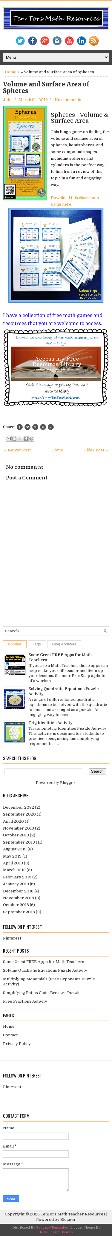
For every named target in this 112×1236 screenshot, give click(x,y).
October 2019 (16, 835)
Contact (10, 1035)
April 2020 (13, 821)
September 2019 (19, 842)
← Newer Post (17, 450)
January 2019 (16, 884)
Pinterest (12, 938)
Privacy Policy (17, 1043)
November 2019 (18, 828)
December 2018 (18, 891)
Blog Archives (64, 644)
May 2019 (12, 856)
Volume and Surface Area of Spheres (46, 87)
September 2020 (19, 814)
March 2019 (14, 870)
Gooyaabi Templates (51, 1227)
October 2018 (16, 905)
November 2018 (18, 898)
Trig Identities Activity (50, 723)
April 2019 (13, 863)
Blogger (68, 782)
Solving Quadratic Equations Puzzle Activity (45, 970)
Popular (15, 644)
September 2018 (19, 912)
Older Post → (96, 450)
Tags (37, 644)
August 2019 (15, 849)
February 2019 (17, 877)
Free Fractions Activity (25, 1001)
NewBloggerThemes (56, 1232)
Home (10, 72)
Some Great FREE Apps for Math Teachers (43, 961)
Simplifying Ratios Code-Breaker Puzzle (42, 992)
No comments (68, 99)
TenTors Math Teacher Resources (73, 1214)
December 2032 (18, 807)
